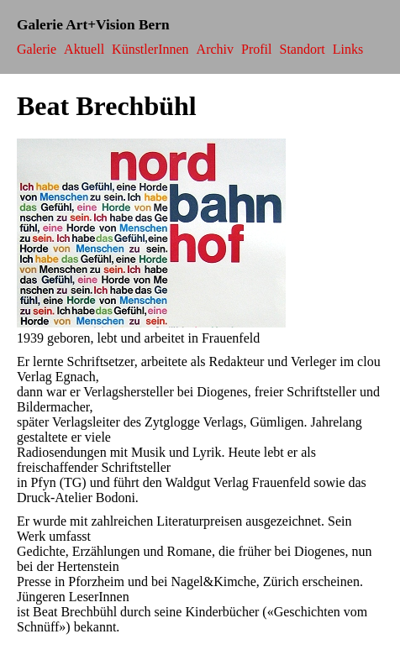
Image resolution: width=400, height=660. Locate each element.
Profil (256, 49)
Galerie (36, 49)
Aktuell (84, 49)
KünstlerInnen (150, 49)
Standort (302, 49)
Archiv (215, 49)
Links (348, 49)
